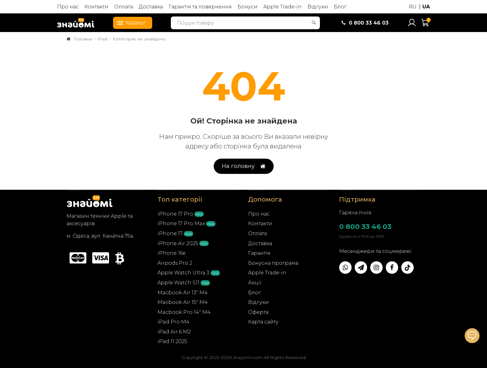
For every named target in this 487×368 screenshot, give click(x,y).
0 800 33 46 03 (365, 226)
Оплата (123, 7)
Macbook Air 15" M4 (182, 302)
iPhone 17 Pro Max (181, 223)
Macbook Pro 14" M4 (184, 312)
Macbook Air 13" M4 (182, 293)
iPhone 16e (171, 253)
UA (426, 7)
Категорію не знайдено (139, 39)
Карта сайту (263, 322)
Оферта (258, 312)
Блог (340, 7)
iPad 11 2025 (172, 341)
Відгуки (317, 7)
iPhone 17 (170, 233)
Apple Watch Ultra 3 (183, 273)
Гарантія (259, 253)
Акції (255, 283)
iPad (102, 39)
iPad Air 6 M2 (174, 332)
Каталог (129, 22)
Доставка (151, 7)
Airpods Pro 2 (174, 263)
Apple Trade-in (282, 7)
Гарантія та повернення (200, 7)
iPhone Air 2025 (177, 243)
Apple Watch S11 (178, 283)
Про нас (68, 7)
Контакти (96, 7)
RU (412, 7)
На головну (244, 166)
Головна (83, 39)
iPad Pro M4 (173, 322)
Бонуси (247, 7)
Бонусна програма (273, 263)
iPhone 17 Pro (175, 214)
